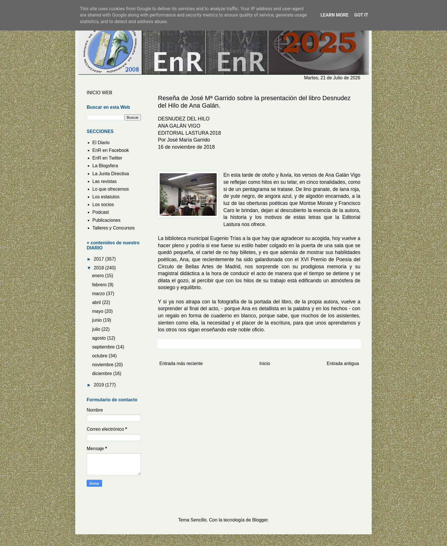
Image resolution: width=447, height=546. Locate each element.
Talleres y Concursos (113, 227)
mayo (98, 311)
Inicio (264, 363)
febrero (100, 284)
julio (96, 329)
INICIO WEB (99, 92)
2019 (99, 384)
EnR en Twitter (107, 158)
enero (98, 275)
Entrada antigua (343, 363)
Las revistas (104, 181)
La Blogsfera (105, 165)
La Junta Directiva (110, 173)
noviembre (103, 364)
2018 (99, 267)
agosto (99, 338)
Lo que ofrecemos (110, 189)
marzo (99, 293)
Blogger (260, 519)
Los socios (103, 204)
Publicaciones (106, 220)
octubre (100, 355)
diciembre (102, 373)
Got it (361, 15)
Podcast (100, 212)
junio (97, 320)
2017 (99, 259)
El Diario (100, 142)
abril (97, 302)
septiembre (104, 346)
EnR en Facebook (110, 150)
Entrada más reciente (181, 363)
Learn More (334, 15)
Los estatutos (105, 196)
